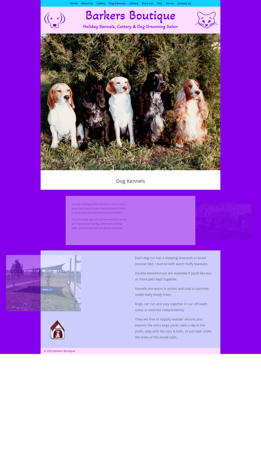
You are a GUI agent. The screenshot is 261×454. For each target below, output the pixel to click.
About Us (87, 3)
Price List (147, 3)
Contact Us (184, 3)
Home (74, 3)
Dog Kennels (117, 3)
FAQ (159, 3)
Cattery (133, 3)
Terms (170, 3)
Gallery (101, 3)
